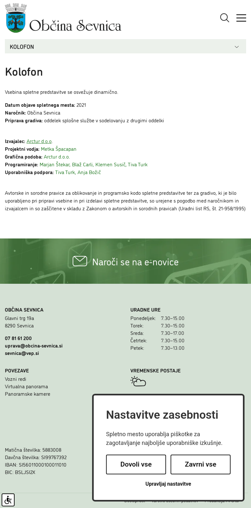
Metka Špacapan (59, 148)
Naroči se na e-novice (126, 261)
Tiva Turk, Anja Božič (78, 171)
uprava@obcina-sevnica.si (34, 345)
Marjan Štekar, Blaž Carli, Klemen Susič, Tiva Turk (94, 164)
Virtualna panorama (26, 386)
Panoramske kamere (27, 393)
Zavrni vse (200, 464)
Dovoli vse (135, 464)
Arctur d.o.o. (57, 156)
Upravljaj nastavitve (168, 484)
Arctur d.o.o (39, 140)
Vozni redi (15, 378)
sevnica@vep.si (22, 352)
